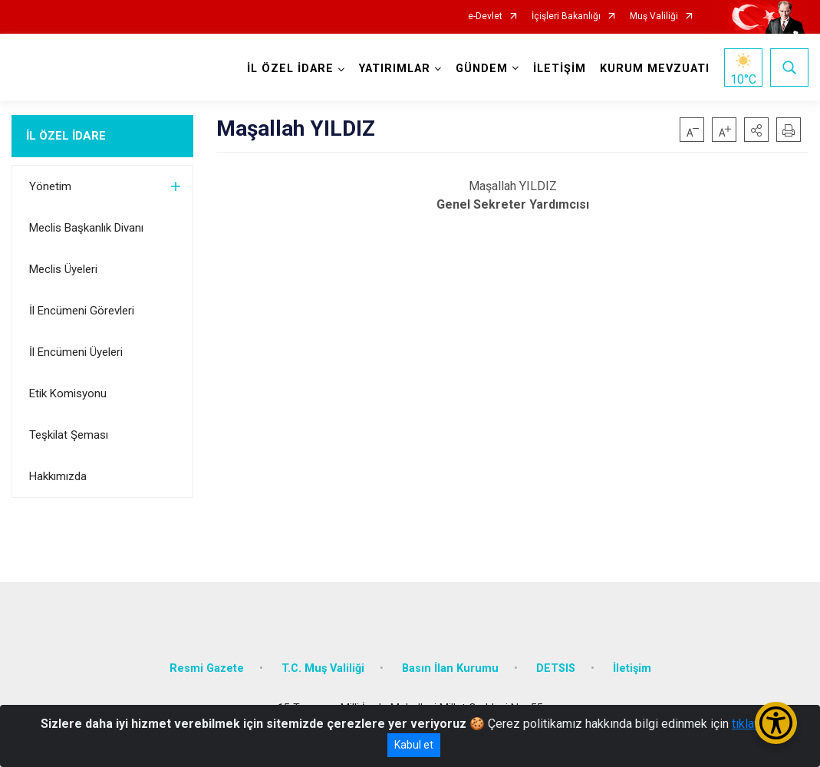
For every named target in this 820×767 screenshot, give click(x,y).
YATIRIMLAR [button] (394, 68)
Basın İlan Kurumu (450, 668)
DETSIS (555, 668)
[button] (756, 129)
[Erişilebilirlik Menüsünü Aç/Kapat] (776, 723)
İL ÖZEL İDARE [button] (290, 68)
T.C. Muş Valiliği (323, 668)
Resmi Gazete (207, 668)
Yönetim (50, 186)
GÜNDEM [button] (482, 68)
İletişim (632, 668)
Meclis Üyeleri (63, 269)
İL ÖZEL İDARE (66, 136)
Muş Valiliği (654, 16)
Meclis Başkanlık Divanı (86, 228)
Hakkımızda (58, 476)
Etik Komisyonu (68, 393)
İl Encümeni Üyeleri (76, 352)
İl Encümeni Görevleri (81, 311)
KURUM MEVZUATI (655, 68)
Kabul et (413, 745)
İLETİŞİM (559, 68)
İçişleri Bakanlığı (566, 16)
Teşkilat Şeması (68, 435)
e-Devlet (485, 16)
